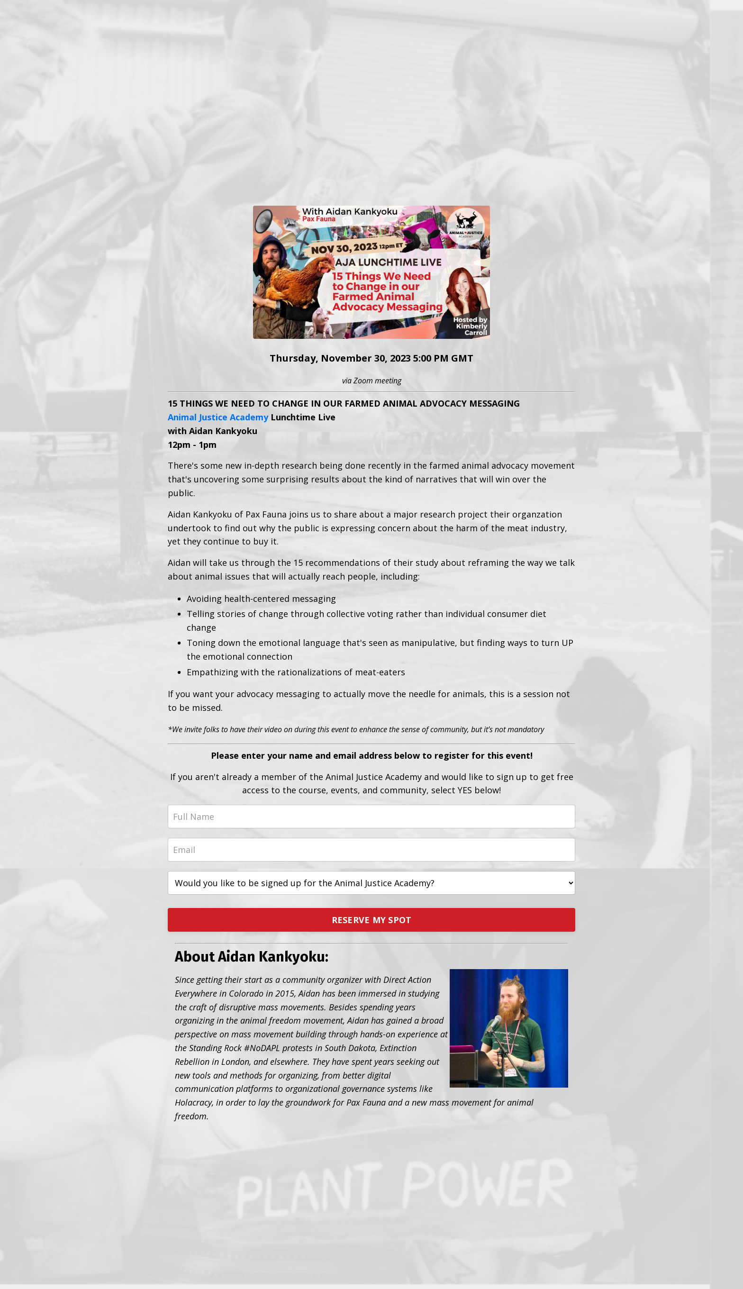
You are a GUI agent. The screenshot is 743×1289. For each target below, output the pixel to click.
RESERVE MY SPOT (372, 920)
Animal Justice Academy (218, 417)
